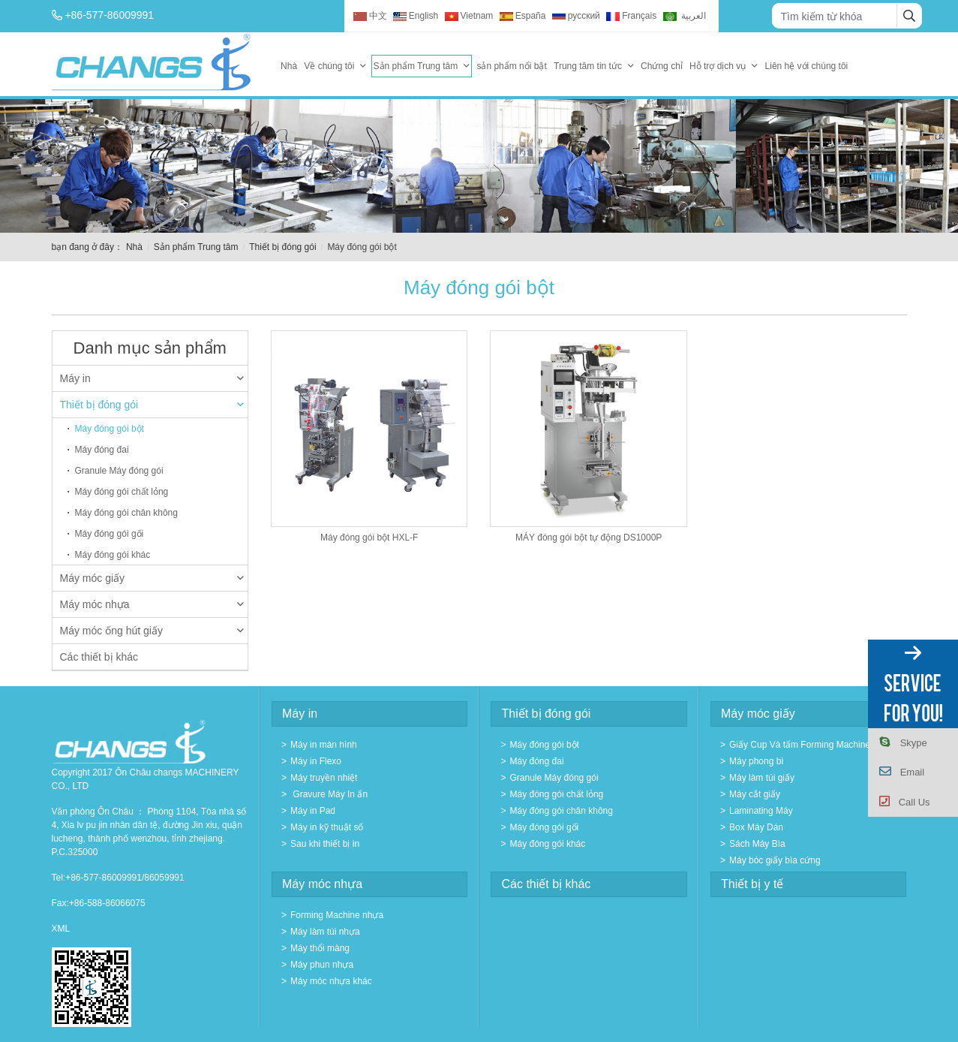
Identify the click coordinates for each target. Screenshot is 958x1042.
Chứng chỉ (662, 66)
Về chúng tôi (329, 66)
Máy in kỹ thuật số (326, 827)
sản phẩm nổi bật (511, 66)
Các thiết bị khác (99, 657)
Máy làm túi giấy (761, 777)
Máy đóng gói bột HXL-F (369, 537)
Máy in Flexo (315, 761)
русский (576, 16)
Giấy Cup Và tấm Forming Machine (799, 744)
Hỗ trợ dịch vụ (717, 66)
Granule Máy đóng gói (119, 470)
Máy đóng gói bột (109, 428)
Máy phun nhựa (321, 964)
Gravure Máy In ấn (329, 794)
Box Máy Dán (756, 827)
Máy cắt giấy (754, 794)
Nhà (289, 66)
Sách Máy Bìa (757, 844)
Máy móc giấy (152, 578)
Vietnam (469, 16)
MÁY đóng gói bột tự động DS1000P (588, 537)
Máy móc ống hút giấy (152, 631)
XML (61, 928)
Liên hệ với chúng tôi (806, 66)
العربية (684, 16)
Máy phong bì (756, 761)
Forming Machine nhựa (336, 915)
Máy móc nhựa (152, 604)
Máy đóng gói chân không (126, 512)
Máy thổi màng (320, 948)
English (415, 16)
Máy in (152, 378)
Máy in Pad (312, 811)
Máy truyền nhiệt (323, 777)
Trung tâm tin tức (588, 66)
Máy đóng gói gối (109, 534)
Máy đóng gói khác (113, 555)
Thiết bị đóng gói (282, 247)
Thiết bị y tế (752, 884)
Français (631, 16)
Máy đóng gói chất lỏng (122, 491)
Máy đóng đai (102, 449)
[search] (909, 16)
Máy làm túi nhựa (325, 931)
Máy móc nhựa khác (331, 981)
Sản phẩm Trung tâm (416, 66)
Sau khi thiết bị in (324, 844)
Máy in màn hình (323, 744)
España (523, 16)
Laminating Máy (761, 811)
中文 (370, 16)
